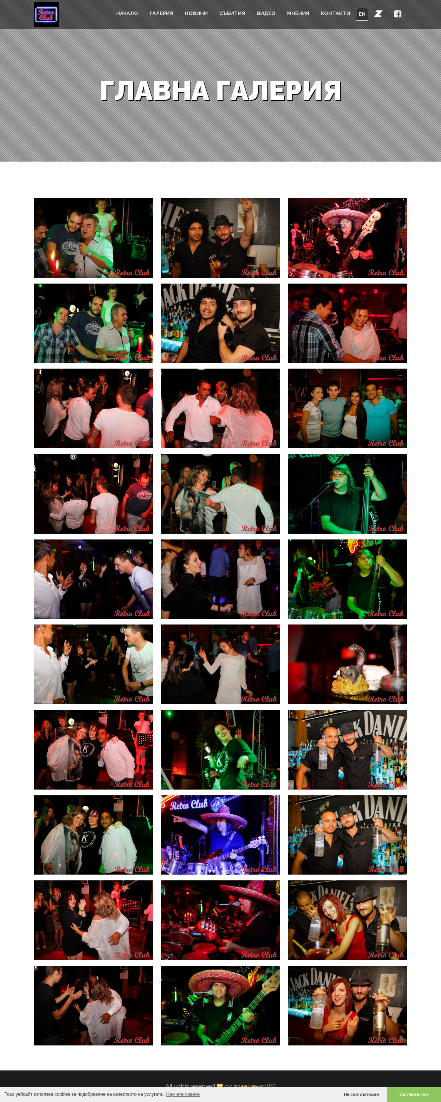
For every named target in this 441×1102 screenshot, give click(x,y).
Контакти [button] (335, 13)
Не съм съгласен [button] (361, 1094)
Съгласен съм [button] (414, 1094)
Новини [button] (196, 13)
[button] (378, 13)
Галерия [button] (161, 13)
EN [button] (362, 14)
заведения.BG (255, 1086)
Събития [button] (232, 13)
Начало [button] (127, 13)
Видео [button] (266, 13)
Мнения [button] (298, 13)
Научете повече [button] (183, 1094)
